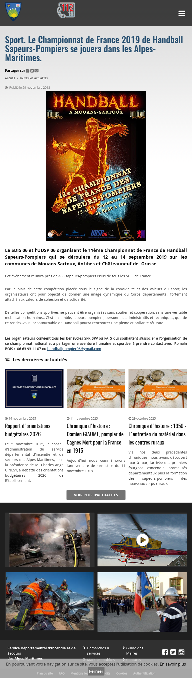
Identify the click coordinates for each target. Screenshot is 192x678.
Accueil (10, 78)
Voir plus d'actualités (96, 495)
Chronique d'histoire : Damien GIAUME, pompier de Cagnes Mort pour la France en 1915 (95, 439)
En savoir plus (173, 664)
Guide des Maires (134, 651)
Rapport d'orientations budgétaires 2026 (27, 430)
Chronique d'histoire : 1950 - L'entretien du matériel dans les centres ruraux (157, 435)
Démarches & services (98, 651)
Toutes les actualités (34, 78)
